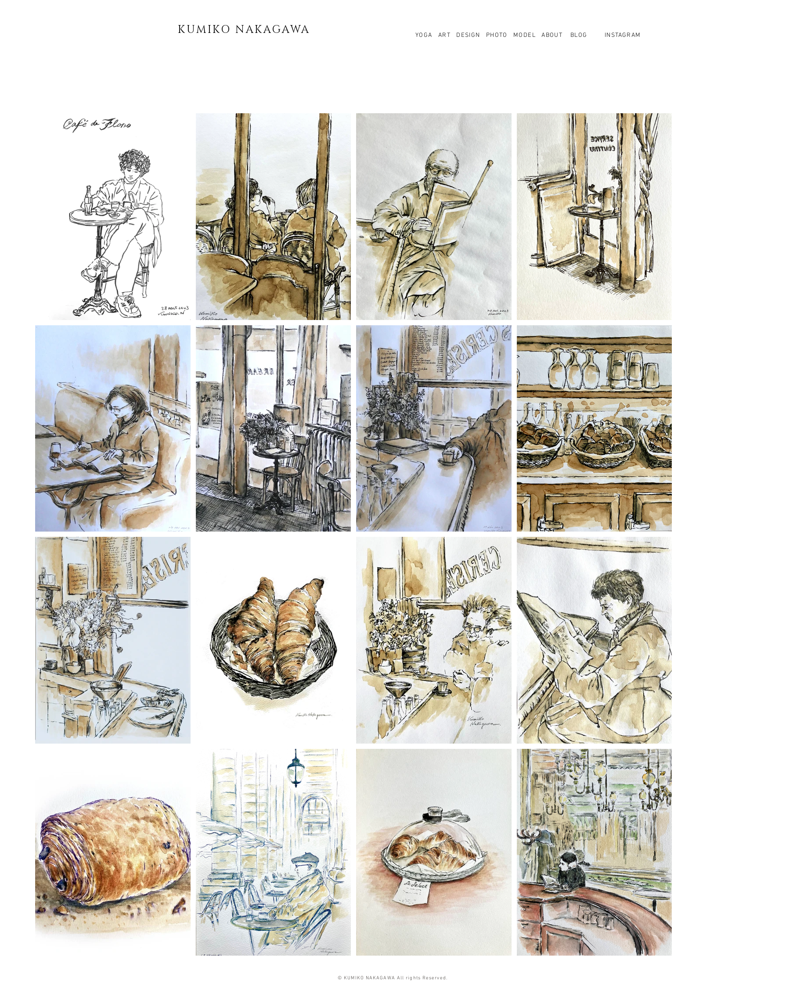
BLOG (577, 35)
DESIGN (468, 35)
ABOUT (551, 35)
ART (445, 35)
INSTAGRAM (622, 35)
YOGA (426, 35)
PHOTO (497, 35)
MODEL (524, 35)
